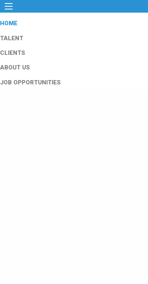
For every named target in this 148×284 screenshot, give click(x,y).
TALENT (11, 38)
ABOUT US (15, 67)
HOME (8, 23)
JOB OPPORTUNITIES (30, 82)
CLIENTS (12, 53)
